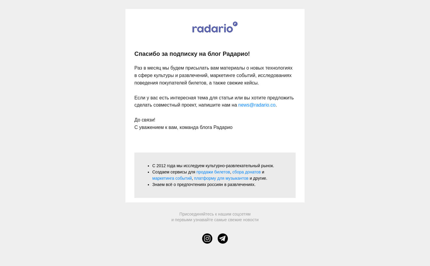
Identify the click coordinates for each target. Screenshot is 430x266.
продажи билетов (213, 172)
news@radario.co (257, 104)
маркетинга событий (172, 178)
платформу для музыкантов (221, 178)
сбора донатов (246, 172)
